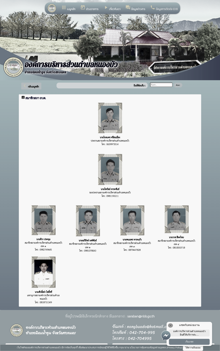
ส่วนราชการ (89, 8)
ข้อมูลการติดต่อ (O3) (164, 8)
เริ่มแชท (189, 341)
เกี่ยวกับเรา (111, 8)
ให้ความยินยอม (193, 347)
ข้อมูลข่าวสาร (135, 8)
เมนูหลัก (68, 8)
